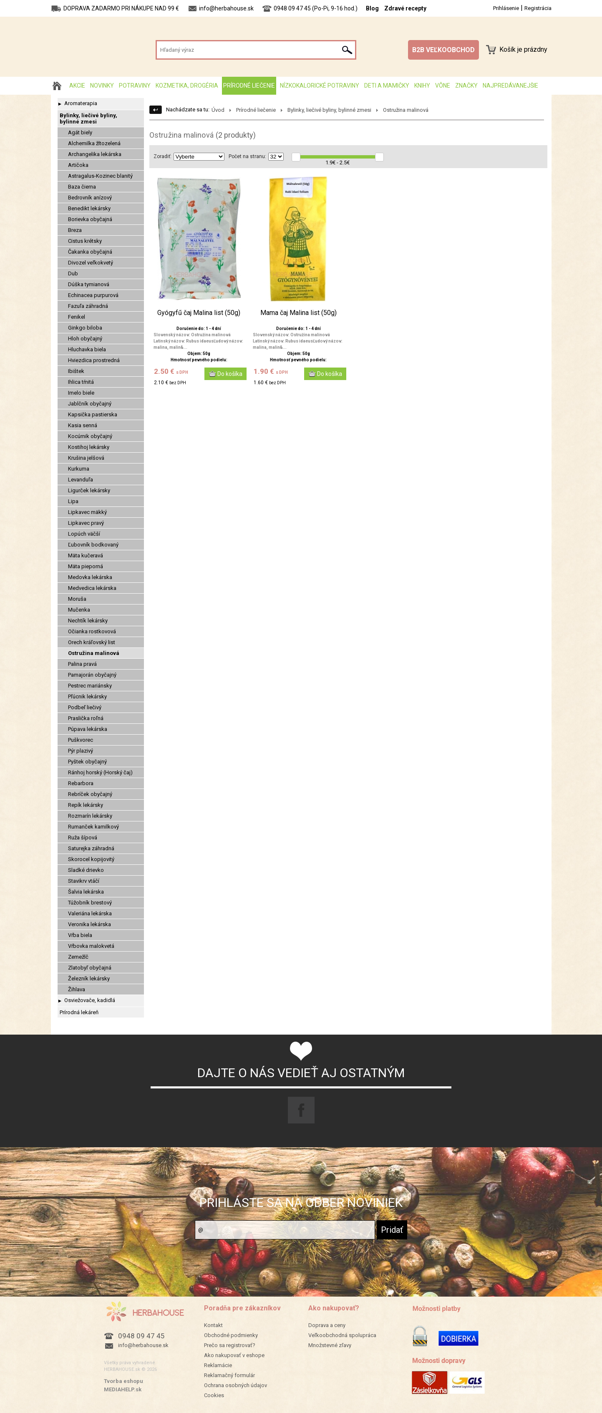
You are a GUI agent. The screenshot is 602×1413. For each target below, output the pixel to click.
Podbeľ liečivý (84, 707)
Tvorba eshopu (123, 1381)
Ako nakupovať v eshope (234, 1355)
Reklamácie (218, 1365)
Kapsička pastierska (92, 414)
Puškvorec (80, 740)
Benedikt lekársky (89, 208)
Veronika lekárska (89, 924)
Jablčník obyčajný (89, 403)
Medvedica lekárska (92, 588)
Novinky (102, 85)
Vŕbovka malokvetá (91, 946)
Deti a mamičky (386, 85)
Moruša (77, 599)
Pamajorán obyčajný (92, 675)
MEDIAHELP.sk (122, 1389)
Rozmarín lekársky (90, 816)
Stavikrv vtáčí (83, 881)
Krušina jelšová (86, 458)
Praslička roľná (85, 718)
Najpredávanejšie (510, 85)
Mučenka (79, 610)
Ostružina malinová (93, 653)
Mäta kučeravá (85, 555)
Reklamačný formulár (229, 1375)
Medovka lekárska (90, 577)
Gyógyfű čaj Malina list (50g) (198, 313)
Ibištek (76, 371)
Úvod (218, 110)
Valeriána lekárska (90, 913)
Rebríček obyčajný (90, 794)
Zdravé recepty (405, 8)
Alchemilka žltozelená (94, 143)
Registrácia (538, 8)
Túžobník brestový (90, 902)
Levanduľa (80, 479)
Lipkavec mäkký (87, 512)
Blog (372, 8)
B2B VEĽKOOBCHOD (443, 50)
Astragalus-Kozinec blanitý (100, 176)
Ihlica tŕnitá (81, 382)
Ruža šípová (82, 837)
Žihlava (76, 989)
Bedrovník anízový (90, 197)
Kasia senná (82, 425)
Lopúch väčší (84, 534)
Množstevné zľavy (329, 1345)
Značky (466, 85)
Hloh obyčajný (85, 338)
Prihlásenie (506, 8)
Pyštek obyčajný (87, 761)
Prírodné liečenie (249, 85)
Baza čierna (82, 187)
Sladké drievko (86, 870)
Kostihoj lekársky (88, 447)
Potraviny (135, 85)
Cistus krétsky (85, 241)
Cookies (214, 1395)
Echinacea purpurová (93, 295)
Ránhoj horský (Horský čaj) (100, 772)
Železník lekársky (89, 978)
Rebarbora (80, 783)
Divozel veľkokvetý (90, 262)
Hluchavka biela (87, 349)
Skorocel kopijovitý (91, 859)
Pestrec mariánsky (90, 686)
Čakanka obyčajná (90, 252)
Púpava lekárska (87, 729)
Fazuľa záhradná (88, 306)
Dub (73, 273)
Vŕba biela (80, 935)
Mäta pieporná (85, 566)
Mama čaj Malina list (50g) (298, 313)
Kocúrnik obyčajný (90, 436)
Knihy (422, 85)
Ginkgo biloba (85, 328)
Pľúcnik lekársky (87, 696)
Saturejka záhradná (91, 848)
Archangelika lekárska (94, 154)
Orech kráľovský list (91, 642)
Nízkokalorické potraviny (319, 85)
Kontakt (213, 1325)
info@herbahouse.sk (143, 1345)
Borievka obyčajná (90, 219)
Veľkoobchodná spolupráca (342, 1335)
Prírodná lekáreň (79, 1012)
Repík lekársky (85, 805)
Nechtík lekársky (88, 620)
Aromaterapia (80, 103)
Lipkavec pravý (86, 523)
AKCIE (77, 85)
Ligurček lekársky (89, 490)
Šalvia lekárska (86, 892)
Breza (75, 230)
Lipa (73, 501)
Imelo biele (81, 393)
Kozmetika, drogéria (187, 85)
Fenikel (76, 317)
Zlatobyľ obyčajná (89, 968)
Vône (442, 85)
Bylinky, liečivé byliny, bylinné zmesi (88, 118)
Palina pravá (82, 664)
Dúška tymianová (88, 284)
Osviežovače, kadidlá (89, 1000)
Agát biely (80, 132)
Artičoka (78, 165)
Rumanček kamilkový (93, 827)
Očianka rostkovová (92, 631)
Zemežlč (78, 957)
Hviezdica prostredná (94, 360)
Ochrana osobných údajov (235, 1385)
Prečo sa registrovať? (229, 1345)
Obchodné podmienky (231, 1335)
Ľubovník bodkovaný (93, 545)
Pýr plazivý (80, 751)
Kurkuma (78, 469)
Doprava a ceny (326, 1325)
